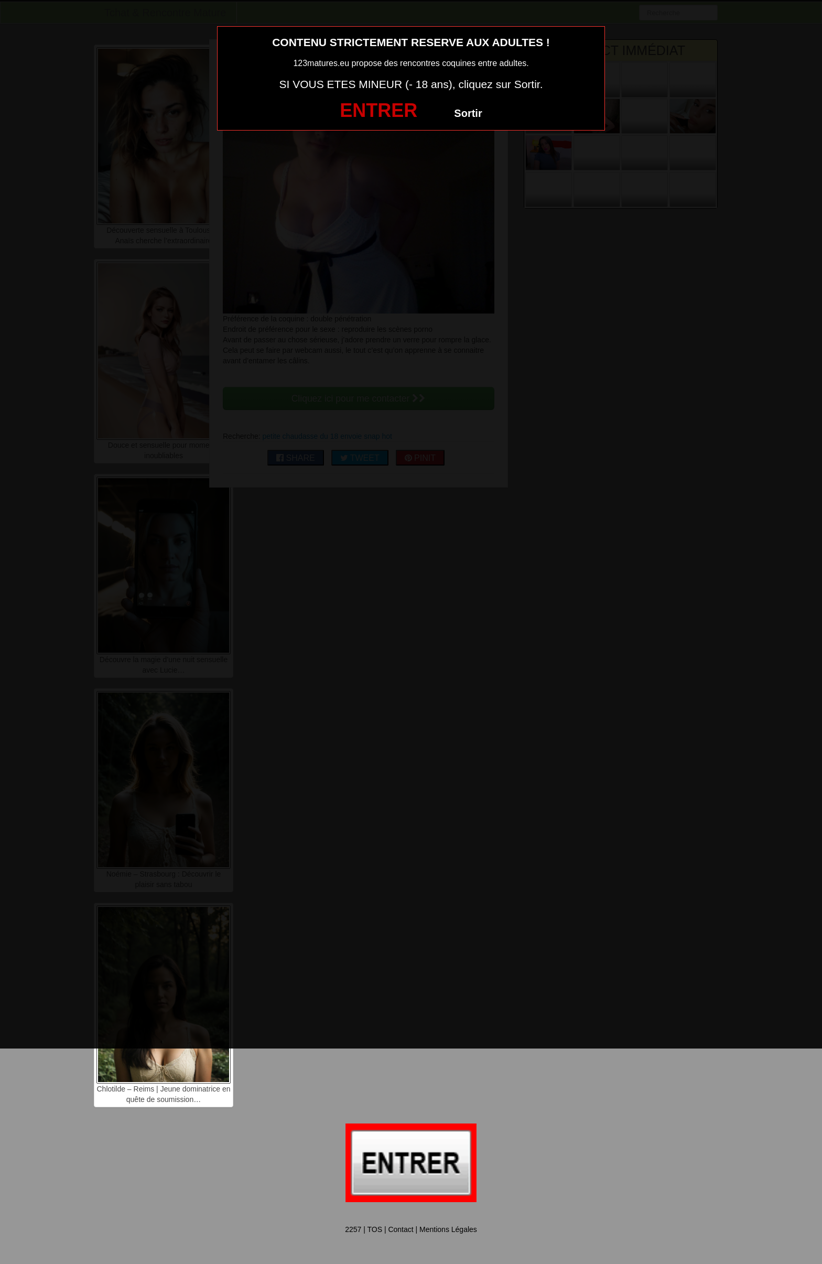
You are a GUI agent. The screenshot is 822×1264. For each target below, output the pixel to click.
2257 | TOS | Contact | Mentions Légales (411, 1229)
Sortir (468, 113)
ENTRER (378, 110)
